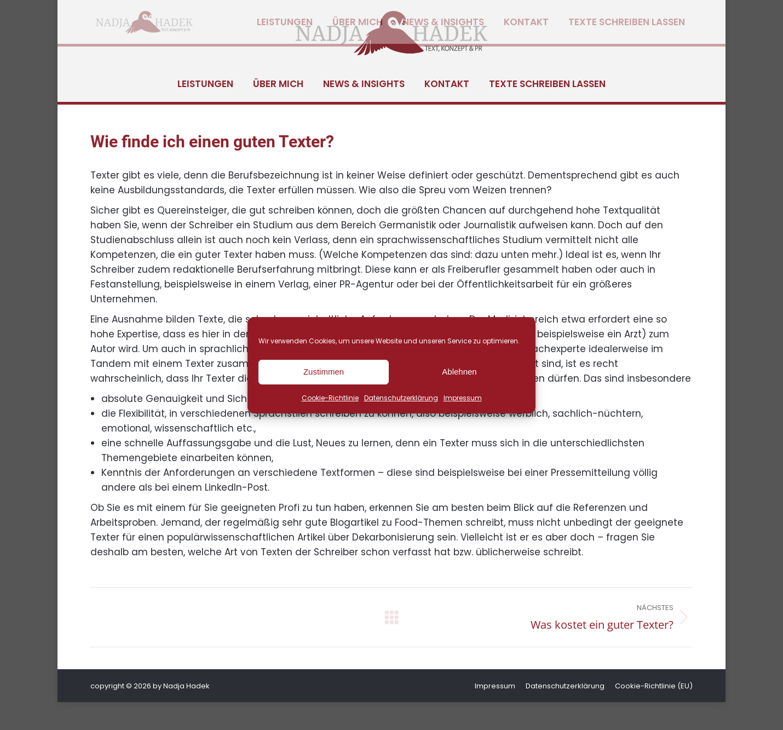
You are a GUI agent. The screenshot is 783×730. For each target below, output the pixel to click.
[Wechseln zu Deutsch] (627, 14)
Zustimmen (323, 371)
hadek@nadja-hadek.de (199, 14)
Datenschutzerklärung (401, 398)
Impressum (463, 398)
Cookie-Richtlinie (330, 398)
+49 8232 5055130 (109, 14)
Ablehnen (459, 371)
